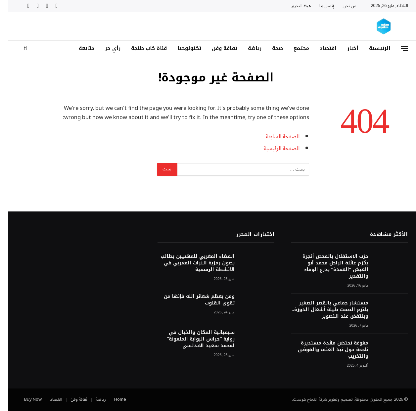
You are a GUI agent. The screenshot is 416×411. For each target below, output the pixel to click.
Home (112, 399)
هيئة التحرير (293, 6)
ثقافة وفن (216, 48)
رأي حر (105, 48)
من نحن (341, 6)
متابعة (78, 48)
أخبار (344, 48)
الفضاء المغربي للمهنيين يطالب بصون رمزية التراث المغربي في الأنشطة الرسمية (190, 263)
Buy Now (25, 399)
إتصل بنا (318, 6)
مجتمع (293, 48)
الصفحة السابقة (274, 136)
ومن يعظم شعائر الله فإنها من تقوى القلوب (191, 299)
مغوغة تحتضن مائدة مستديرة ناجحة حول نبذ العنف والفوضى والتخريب (325, 350)
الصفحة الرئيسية (273, 148)
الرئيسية (372, 48)
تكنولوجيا (181, 48)
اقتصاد (320, 48)
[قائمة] (396, 48)
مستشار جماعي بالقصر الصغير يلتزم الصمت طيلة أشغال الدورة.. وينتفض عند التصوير (322, 310)
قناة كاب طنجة (141, 48)
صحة (269, 48)
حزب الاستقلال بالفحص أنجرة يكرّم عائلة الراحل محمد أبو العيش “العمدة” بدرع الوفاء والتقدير (327, 266)
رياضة (247, 48)
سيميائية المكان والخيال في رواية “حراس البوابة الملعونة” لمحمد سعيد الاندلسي (193, 339)
